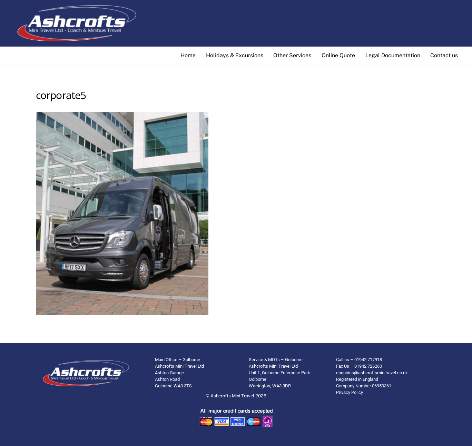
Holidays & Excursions (234, 55)
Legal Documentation (392, 55)
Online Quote (338, 55)
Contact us (444, 55)
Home (188, 55)
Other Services (292, 55)
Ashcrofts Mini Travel (232, 395)
